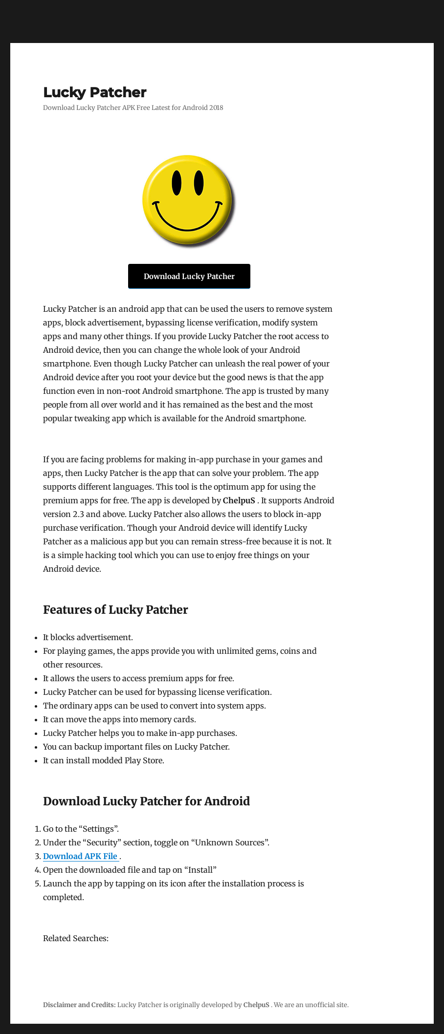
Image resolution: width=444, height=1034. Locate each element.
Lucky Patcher (94, 92)
